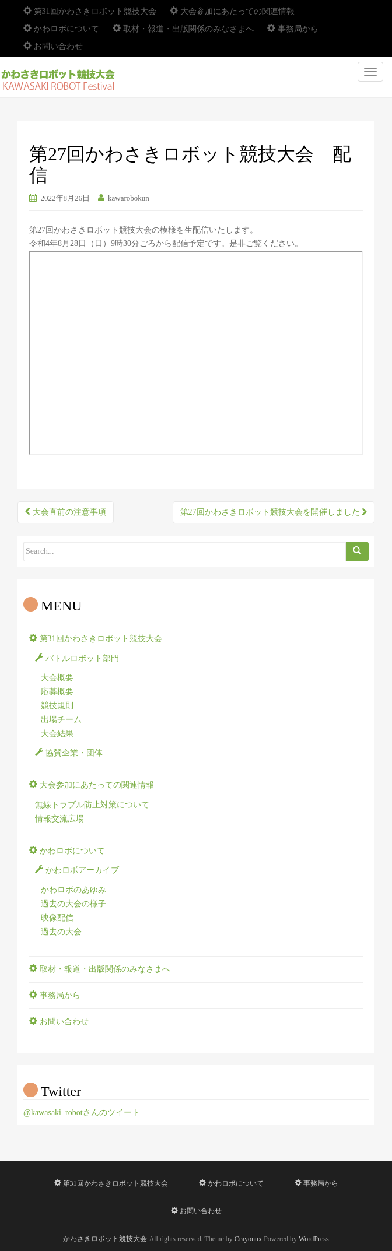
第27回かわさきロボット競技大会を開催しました (274, 512)
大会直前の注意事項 (65, 512)
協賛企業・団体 (69, 753)
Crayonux (248, 1239)
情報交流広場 (59, 818)
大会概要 (57, 677)
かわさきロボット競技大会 (105, 1239)
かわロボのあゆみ (73, 889)
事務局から (292, 28)
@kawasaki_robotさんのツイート (81, 1112)
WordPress (314, 1239)
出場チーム (61, 719)
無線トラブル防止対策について (92, 804)
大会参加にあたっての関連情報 (232, 11)
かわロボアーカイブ (77, 870)
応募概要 (57, 691)
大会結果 (57, 733)
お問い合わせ (53, 46)
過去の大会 (61, 931)
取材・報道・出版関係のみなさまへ (183, 28)
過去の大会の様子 (73, 903)
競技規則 (57, 705)
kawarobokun (128, 198)
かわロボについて (61, 28)
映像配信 (57, 917)
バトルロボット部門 (77, 658)
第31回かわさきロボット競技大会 (89, 11)
